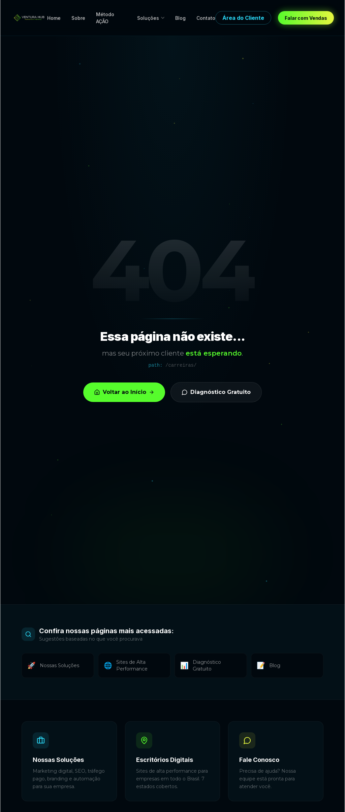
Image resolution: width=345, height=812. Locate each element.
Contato (205, 18)
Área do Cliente (243, 17)
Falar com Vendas (306, 18)
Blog (180, 18)
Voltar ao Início (124, 392)
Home (54, 18)
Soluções (150, 18)
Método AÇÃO (105, 17)
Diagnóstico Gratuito (216, 392)
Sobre (78, 18)
